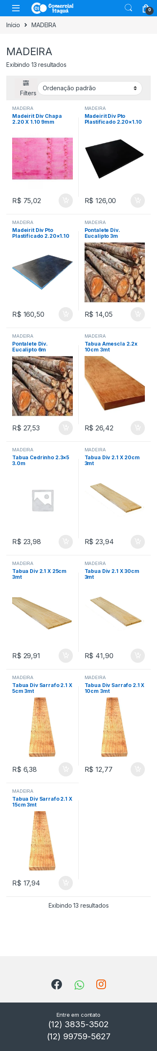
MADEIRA (22, 108)
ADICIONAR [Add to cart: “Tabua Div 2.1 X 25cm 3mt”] (66, 656)
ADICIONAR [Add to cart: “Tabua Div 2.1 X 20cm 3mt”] (138, 542)
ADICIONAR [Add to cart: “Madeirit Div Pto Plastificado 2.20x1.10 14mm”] (138, 200)
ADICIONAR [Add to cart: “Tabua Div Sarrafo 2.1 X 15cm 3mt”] (66, 883)
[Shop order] (89, 88)
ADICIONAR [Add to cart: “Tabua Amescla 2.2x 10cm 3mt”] (138, 428)
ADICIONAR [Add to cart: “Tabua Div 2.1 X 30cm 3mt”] (138, 656)
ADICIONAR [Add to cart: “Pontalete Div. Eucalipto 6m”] (66, 428)
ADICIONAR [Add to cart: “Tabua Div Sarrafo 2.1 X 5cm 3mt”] (66, 769)
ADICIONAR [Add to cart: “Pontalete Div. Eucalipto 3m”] (138, 314)
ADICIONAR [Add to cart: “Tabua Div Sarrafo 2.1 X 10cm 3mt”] (138, 769)
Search (128, 8)
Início (13, 24)
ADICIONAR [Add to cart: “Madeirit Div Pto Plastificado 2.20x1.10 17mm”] (66, 314)
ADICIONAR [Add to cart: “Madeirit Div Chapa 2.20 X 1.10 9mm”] (66, 200)
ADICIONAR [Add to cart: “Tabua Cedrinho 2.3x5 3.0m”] (66, 542)
